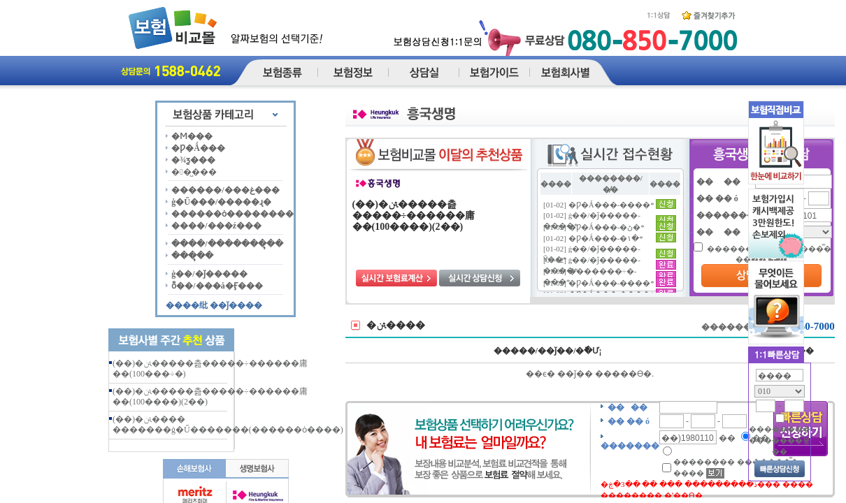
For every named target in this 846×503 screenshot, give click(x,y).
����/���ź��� (216, 226)
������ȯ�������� (232, 214)
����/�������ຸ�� (226, 244)
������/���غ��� (225, 190)
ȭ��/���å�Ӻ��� (216, 286)
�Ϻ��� (192, 136)
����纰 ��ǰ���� (214, 305)
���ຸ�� (192, 256)
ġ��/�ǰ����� (209, 274)
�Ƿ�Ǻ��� (198, 148)
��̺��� (193, 172)
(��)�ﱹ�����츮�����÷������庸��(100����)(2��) (413, 215)
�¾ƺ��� (193, 160)
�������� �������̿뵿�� (779, 440)
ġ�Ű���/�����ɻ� (221, 202)
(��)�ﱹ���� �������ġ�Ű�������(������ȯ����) (228, 424)
